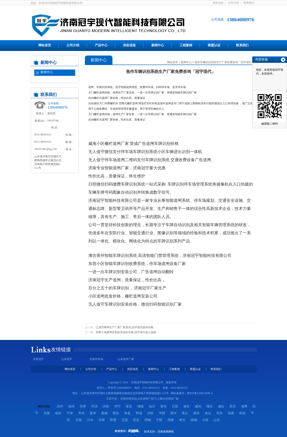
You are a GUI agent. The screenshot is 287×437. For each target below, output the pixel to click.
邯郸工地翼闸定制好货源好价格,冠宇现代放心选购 (126, 332)
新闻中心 (157, 45)
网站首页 (44, 45)
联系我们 (248, 2)
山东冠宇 (66, 359)
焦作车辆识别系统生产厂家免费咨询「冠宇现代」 (224, 62)
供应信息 (218, 2)
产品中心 (101, 45)
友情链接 (61, 349)
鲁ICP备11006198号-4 (199, 393)
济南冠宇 (38, 359)
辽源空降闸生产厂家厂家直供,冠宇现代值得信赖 (124, 327)
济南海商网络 (166, 431)
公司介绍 (233, 2)
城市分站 (43, 406)
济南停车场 (96, 359)
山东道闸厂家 (126, 359)
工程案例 (186, 45)
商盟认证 (214, 45)
